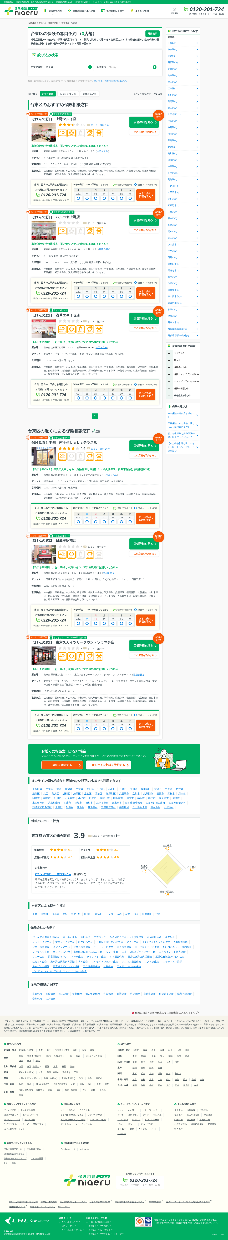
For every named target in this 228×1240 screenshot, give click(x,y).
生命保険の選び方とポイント (181, 415)
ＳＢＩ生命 (112, 951)
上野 (34, 914)
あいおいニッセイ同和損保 (177, 947)
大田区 (133, 789)
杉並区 (179, 789)
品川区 (112, 789)
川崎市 (48, 1056)
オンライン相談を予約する (108, 764)
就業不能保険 (184, 993)
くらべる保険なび (69, 1222)
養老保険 (77, 993)
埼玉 (88, 1056)
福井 (72, 1066)
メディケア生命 (61, 947)
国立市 (130, 798)
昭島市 (36, 798)
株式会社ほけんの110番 (100, 1230)
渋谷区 (157, 789)
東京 (21, 1056)
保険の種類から (181, 388)
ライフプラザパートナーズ (16, 1124)
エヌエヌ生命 (152, 961)
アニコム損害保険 (131, 961)
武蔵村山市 (54, 802)
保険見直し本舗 (28, 1110)
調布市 (46, 798)
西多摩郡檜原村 (177, 802)
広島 (55, 1084)
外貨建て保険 (166, 993)
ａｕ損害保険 (117, 956)
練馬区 (77, 793)
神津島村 (93, 807)
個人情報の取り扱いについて (73, 1201)
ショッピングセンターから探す (135, 1104)
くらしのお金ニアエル (71, 1230)
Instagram (84, 1149)
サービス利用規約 (49, 1201)
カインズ (143, 1129)
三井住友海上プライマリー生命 (138, 951)
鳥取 (21, 1084)
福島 (92, 1050)
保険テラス (38, 1124)
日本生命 (83, 961)
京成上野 (76, 914)
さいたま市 (97, 1056)
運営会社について (17, 1206)
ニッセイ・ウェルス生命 (105, 961)
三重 (76, 1072)
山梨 (21, 1066)
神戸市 (53, 1078)
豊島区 (36, 793)
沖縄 (21, 1094)
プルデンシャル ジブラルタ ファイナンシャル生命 (59, 971)
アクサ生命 (132, 942)
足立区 (88, 793)
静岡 (49, 1072)
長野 (47, 1066)
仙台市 (64, 1050)
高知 (107, 1084)
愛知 (21, 1072)
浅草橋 (55, 914)
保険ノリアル (67, 1226)
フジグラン (123, 1119)
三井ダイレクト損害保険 (172, 951)
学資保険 (108, 993)
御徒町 (44, 914)
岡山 (38, 1084)
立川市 (136, 793)
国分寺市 (118, 798)
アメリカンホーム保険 (129, 966)
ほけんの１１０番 (12, 1119)
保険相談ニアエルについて (42, 1206)
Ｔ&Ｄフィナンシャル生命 (156, 942)
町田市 (57, 798)
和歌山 (99, 1078)
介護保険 (121, 993)
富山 (55, 1066)
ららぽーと (133, 1110)
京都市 (71, 1078)
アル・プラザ (147, 1124)
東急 (132, 1129)
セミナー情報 (10, 1163)
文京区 (79, 789)
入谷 (119, 914)
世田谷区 (146, 789)
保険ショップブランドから (186, 374)
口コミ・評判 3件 (100, 125)
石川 (64, 1066)
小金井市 (70, 798)
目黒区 (122, 789)
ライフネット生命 (96, 956)
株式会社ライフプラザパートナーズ (105, 1234)
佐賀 (50, 1090)
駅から (177, 360)
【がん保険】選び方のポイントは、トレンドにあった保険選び (181, 447)
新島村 (80, 807)
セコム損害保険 (81, 947)
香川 (90, 1084)
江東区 (101, 789)
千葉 (70, 1056)
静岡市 (56, 1072)
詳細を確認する (62, 764)
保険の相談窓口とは (13, 1149)
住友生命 (170, 937)
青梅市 (171, 793)
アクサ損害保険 (91, 966)
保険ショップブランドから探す (21, 1104)
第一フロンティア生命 (147, 947)
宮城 (57, 1050)
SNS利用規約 (155, 1201)
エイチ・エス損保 (172, 961)
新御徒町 (147, 914)
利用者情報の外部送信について (129, 1201)
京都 (64, 1078)
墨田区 (90, 789)
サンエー (132, 1124)
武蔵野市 (148, 793)
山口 (73, 1084)
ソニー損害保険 (40, 947)
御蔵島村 (124, 807)
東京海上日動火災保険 (62, 961)
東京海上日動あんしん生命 (87, 951)
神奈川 (30, 1056)
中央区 (49, 789)
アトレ (154, 1129)
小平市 (81, 798)
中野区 (168, 789)
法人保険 (50, 998)
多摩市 (67, 802)
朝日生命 (85, 937)
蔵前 (127, 914)
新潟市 (36, 1066)
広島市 (62, 1084)
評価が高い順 (89, 94)
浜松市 (65, 1072)
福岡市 (39, 1090)
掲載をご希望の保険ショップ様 (23, 1201)
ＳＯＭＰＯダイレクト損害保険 (126, 937)
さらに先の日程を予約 (145, 195)
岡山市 (45, 1084)
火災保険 (135, 993)
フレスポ (157, 1115)
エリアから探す (14, 1044)
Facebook (65, 1149)
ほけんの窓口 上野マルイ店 (53, 874)
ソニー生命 (38, 956)
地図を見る (102, 151)
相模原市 (58, 1056)
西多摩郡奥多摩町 (42, 807)
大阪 (21, 1078)
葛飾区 (98, 793)
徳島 (82, 1084)
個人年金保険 (92, 993)
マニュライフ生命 (65, 942)
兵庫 (46, 1078)
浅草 (136, 914)
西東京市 (117, 802)
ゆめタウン (133, 1115)
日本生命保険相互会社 (99, 1222)
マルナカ (122, 1133)
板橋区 (66, 793)
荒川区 (55, 793)
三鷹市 (160, 793)
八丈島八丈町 (140, 807)
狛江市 (151, 798)
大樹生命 (108, 966)
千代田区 (37, 789)
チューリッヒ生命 (103, 947)
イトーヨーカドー (151, 1110)
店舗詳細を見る (146, 120)
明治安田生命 (154, 937)
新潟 (29, 1066)
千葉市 (77, 1056)
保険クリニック (11, 1115)
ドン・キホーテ (152, 1119)
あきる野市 (102, 802)
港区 (59, 789)
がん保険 (64, 993)
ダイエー (122, 1129)
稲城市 (78, 802)
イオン (121, 1110)
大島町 (59, 807)
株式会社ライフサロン (99, 1226)
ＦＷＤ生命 (77, 956)
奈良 (90, 1078)
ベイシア (136, 1119)
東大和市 (164, 798)
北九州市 (29, 1090)
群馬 (38, 1060)
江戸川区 (111, 793)
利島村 (69, 807)
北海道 (22, 1050)
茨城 (21, 1060)
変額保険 (37, 998)
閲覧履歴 (174, 13)
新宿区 (68, 789)
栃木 (29, 1060)
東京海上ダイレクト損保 (66, 966)
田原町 (88, 914)
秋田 (75, 1050)
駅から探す (126, 1044)
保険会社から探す (72, 1104)
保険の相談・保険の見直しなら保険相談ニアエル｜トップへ (167, 1012)
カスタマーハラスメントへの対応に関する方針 (188, 1201)
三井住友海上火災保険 (140, 956)
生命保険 (37, 993)
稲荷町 (98, 914)
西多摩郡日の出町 (155, 802)
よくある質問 (37, 1158)
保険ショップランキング (15, 1158)
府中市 (182, 793)
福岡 (21, 1090)
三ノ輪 (109, 914)
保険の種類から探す (187, 1104)
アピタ (121, 1115)
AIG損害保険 (181, 942)
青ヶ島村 (155, 807)
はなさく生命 (39, 961)
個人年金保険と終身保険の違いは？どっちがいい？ (181, 435)
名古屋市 (29, 1072)
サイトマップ (64, 1206)
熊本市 (74, 1090)
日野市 (92, 798)
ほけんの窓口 (10, 1110)
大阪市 (28, 1078)
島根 (29, 1084)
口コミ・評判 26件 (100, 449)
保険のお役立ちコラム (14, 1154)
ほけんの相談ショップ (14, 1129)
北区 (45, 793)
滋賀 (81, 1078)
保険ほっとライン (31, 1115)
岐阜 (41, 1072)
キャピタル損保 (40, 966)
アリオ (146, 1115)
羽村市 (89, 802)
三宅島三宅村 (108, 807)
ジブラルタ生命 (40, 951)
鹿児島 (102, 1090)
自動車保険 (149, 993)
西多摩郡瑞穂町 (133, 802)
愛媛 (99, 1084)
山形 (84, 1050)
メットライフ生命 (42, 942)
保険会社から (180, 367)
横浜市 (38, 1056)
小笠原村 (169, 807)
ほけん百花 (30, 1119)
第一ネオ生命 (70, 937)
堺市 (36, 1078)
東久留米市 (38, 802)
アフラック (100, 937)
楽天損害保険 (124, 947)
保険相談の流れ (34, 1149)
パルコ (121, 1124)
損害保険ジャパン (57, 956)
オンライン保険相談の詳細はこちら (110, 81)
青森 (41, 1050)
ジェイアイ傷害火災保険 (45, 937)
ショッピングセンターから (186, 381)
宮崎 (93, 1090)
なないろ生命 (85, 942)
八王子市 (124, 793)
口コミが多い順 (68, 94)
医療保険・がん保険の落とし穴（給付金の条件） (181, 425)
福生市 (141, 798)
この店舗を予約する (144, 132)
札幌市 (30, 1050)
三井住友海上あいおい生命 (169, 956)
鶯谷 (65, 914)
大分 (85, 1090)
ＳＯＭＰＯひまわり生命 (109, 942)
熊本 (67, 1090)
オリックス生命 (61, 951)
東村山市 (105, 798)
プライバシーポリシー (100, 1201)
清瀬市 (176, 798)
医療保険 (50, 993)
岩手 (49, 1050)
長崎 (58, 1090)
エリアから (179, 353)
